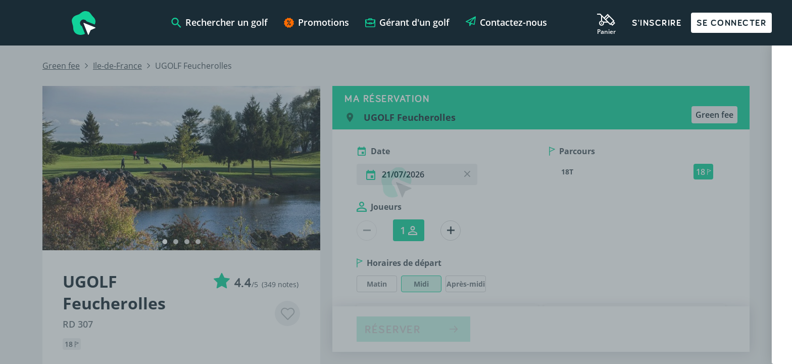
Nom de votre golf (544, 245)
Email (523, 293)
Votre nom (531, 197)
